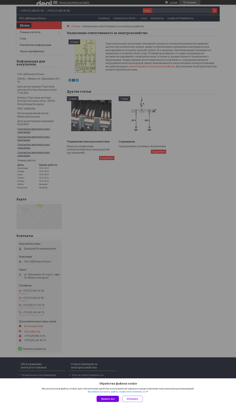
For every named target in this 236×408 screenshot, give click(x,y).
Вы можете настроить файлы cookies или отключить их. (117, 391)
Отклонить (132, 399)
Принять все (108, 399)
